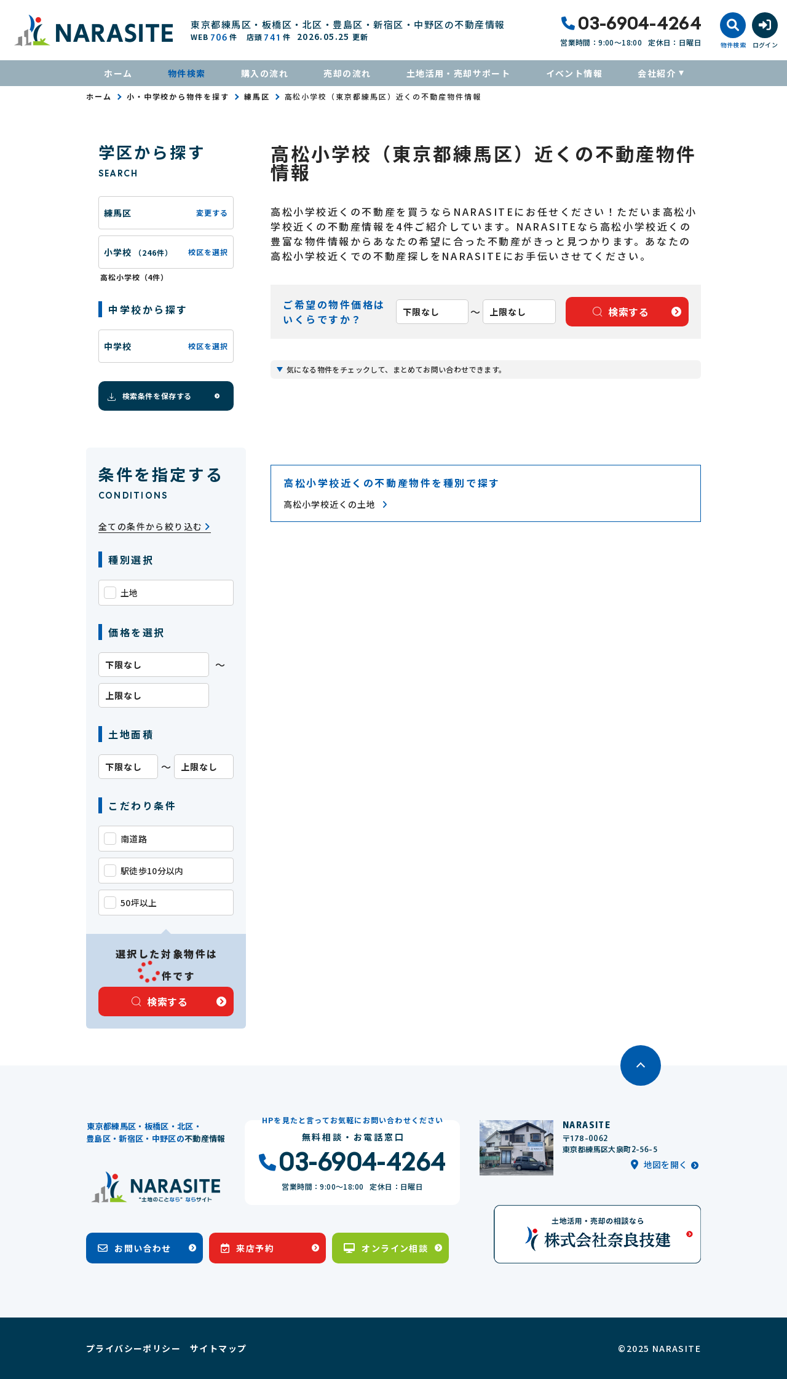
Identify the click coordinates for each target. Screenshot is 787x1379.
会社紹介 (657, 73)
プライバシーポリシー (133, 1348)
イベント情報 (574, 73)
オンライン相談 (386, 1248)
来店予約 (247, 1248)
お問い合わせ (135, 1248)
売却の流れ (347, 73)
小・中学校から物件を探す (178, 96)
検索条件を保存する (149, 395)
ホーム (118, 73)
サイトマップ (218, 1348)
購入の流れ (264, 73)
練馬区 (257, 96)
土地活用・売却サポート (458, 73)
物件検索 (187, 73)
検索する (160, 1001)
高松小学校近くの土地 (335, 504)
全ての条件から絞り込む (154, 526)
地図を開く (659, 1164)
